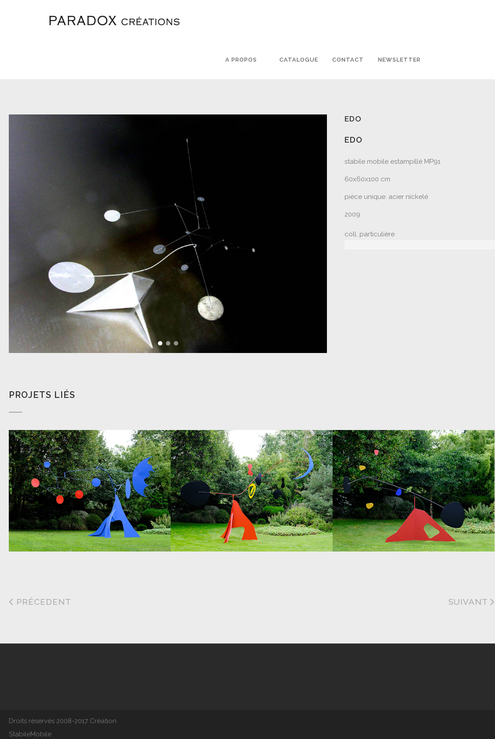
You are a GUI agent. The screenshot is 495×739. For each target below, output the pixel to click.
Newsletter (399, 59)
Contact (348, 59)
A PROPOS (241, 59)
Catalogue (298, 59)
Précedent (40, 602)
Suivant (471, 602)
